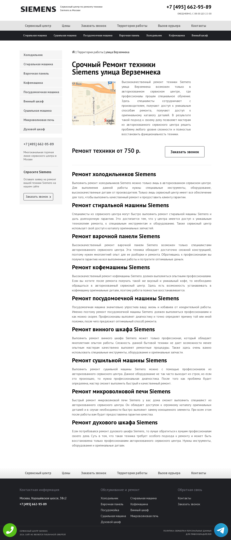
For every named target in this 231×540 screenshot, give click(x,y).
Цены (66, 26)
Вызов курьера (169, 26)
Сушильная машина (65, 35)
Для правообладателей (198, 534)
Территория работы (132, 26)
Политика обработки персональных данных (187, 530)
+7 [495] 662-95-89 (189, 7)
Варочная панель (129, 35)
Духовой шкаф (34, 129)
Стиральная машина (35, 35)
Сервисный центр (38, 26)
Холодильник (154, 35)
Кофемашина (177, 35)
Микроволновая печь (39, 120)
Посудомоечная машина (97, 35)
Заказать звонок (93, 26)
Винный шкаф (200, 35)
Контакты (198, 26)
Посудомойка (110, 510)
